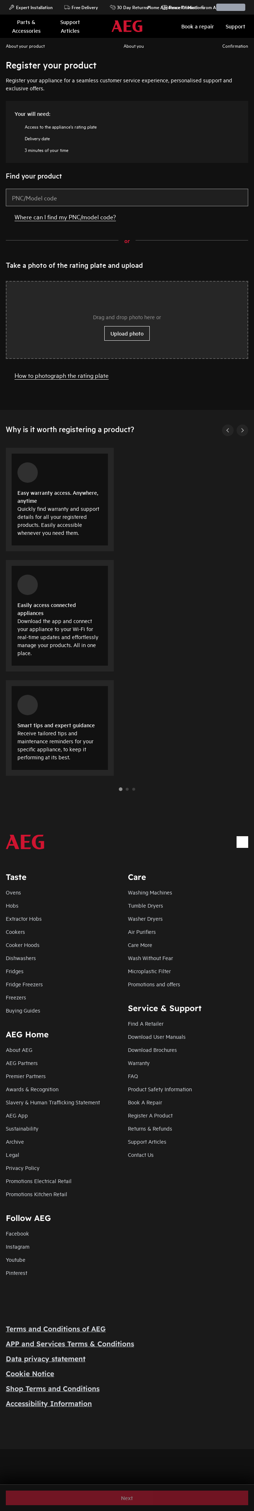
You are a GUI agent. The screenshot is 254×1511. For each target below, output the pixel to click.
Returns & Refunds (150, 1128)
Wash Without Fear (150, 957)
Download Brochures (152, 1049)
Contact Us (141, 1154)
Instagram (17, 1246)
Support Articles (147, 1141)
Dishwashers (21, 957)
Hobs (12, 905)
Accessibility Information (49, 1403)
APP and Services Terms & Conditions (70, 1343)
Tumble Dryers (145, 905)
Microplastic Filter (149, 970)
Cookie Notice (30, 1373)
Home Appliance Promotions (172, 7)
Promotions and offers (154, 983)
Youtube (15, 1259)
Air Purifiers (142, 931)
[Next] (242, 430)
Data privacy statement (45, 1358)
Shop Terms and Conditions (53, 1388)
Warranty (139, 1062)
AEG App (17, 1115)
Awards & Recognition (32, 1088)
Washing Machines (150, 892)
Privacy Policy (23, 1167)
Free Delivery (81, 7)
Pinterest (16, 1272)
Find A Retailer (146, 1023)
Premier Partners (26, 1075)
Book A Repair (145, 1102)
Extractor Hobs (24, 918)
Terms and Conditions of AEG (56, 1328)
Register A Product (150, 1115)
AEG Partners (22, 1062)
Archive (15, 1141)
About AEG (19, 1049)
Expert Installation (31, 7)
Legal (12, 1154)
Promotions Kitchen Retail (36, 1193)
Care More (140, 944)
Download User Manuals (157, 1036)
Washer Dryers (145, 918)
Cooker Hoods (23, 944)
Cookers (15, 931)
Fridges (15, 970)
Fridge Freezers (24, 983)
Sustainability (22, 1128)
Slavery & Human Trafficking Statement (53, 1102)
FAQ (133, 1075)
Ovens (13, 892)
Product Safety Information (160, 1088)
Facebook (17, 1233)
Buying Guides (23, 1010)
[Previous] (228, 430)
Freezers (16, 997)
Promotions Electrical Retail (39, 1180)
